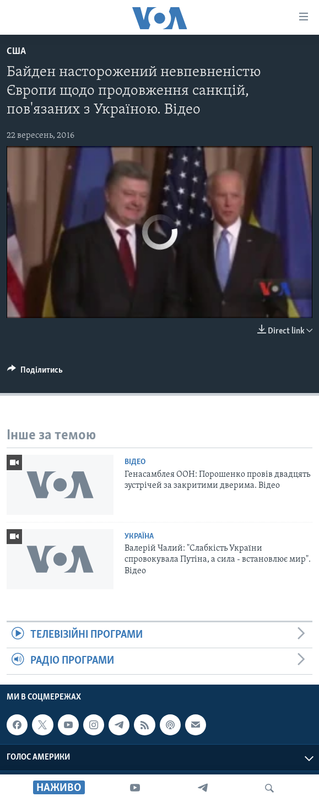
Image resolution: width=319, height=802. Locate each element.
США (16, 51)
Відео (135, 462)
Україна (139, 536)
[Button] (35, 372)
